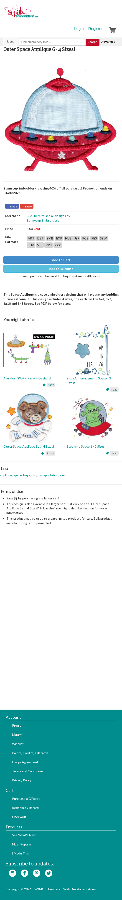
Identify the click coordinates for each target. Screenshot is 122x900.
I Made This (20, 853)
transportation (48, 475)
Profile (16, 725)
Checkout (19, 817)
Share (13, 206)
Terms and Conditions (27, 771)
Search (92, 42)
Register (95, 29)
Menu (10, 41)
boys (26, 475)
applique (6, 475)
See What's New (24, 835)
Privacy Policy (21, 780)
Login (79, 29)
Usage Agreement (25, 762)
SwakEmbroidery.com (37, 14)
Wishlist (18, 744)
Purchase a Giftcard (26, 798)
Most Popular (21, 844)
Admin (92, 889)
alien (63, 475)
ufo (33, 475)
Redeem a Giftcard (25, 808)
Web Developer (74, 889)
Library (17, 734)
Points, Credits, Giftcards (30, 753)
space (17, 475)
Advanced (108, 41)
